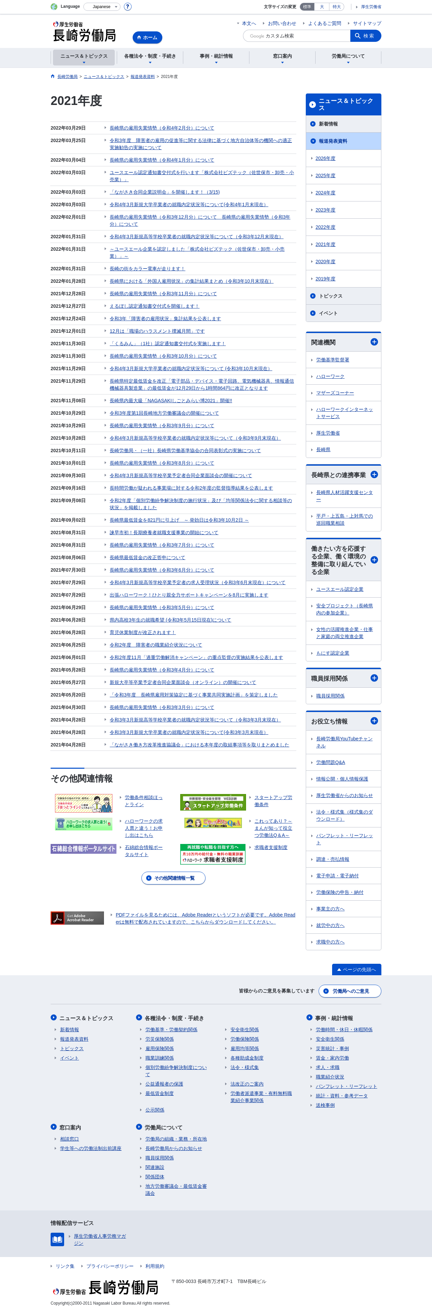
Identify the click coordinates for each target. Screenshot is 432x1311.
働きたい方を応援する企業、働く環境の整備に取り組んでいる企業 (344, 561)
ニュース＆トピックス (346, 105)
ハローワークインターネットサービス (344, 413)
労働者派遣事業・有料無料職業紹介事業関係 (261, 1096)
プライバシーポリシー (110, 1265)
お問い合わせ (282, 23)
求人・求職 (328, 1067)
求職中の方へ (330, 943)
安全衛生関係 (245, 1029)
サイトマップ (367, 23)
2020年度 (325, 261)
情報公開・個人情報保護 (342, 780)
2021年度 (325, 244)
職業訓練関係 (159, 1057)
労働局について (164, 1126)
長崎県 (323, 449)
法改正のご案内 (247, 1083)
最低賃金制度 (159, 1093)
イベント (328, 313)
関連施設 (154, 1166)
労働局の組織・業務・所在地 (176, 1138)
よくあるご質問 (324, 23)
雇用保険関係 (159, 1048)
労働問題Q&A (330, 763)
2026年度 (325, 158)
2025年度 (325, 175)
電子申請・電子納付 (337, 876)
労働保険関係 (245, 1038)
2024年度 (325, 192)
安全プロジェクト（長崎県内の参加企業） (344, 610)
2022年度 (325, 227)
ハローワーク (330, 376)
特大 (337, 6)
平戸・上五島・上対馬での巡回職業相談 (344, 520)
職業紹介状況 (330, 1076)
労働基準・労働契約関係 (171, 1029)
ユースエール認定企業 (339, 590)
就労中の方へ (330, 926)
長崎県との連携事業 (344, 475)
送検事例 (325, 1105)
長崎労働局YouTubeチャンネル (344, 743)
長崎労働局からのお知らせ (173, 1147)
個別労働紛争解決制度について (176, 1070)
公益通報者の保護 (164, 1083)
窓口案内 (71, 1126)
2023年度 (325, 210)
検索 (369, 35)
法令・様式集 (245, 1067)
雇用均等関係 (245, 1048)
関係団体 (154, 1175)
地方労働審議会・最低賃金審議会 (176, 1188)
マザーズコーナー (335, 392)
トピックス (331, 296)
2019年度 (325, 278)
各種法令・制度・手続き (175, 1018)
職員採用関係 (344, 679)
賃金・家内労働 (332, 1057)
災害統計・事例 (332, 1048)
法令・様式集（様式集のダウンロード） (344, 816)
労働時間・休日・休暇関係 (344, 1029)
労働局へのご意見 (351, 991)
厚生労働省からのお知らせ (344, 796)
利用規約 (154, 1265)
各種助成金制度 (247, 1057)
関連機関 (344, 342)
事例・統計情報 (335, 1018)
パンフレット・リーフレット (344, 840)
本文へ (249, 23)
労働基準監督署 (332, 359)
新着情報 (328, 124)
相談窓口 (69, 1138)
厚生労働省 (371, 6)
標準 (307, 6)
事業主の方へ (330, 909)
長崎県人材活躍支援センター (344, 496)
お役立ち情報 (344, 722)
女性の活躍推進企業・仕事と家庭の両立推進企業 (344, 633)
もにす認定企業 (332, 653)
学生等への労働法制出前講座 (91, 1147)
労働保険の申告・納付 (339, 893)
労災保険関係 (159, 1038)
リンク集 (65, 1265)
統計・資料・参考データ (342, 1095)
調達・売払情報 (332, 860)
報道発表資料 (333, 141)
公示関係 (154, 1109)
